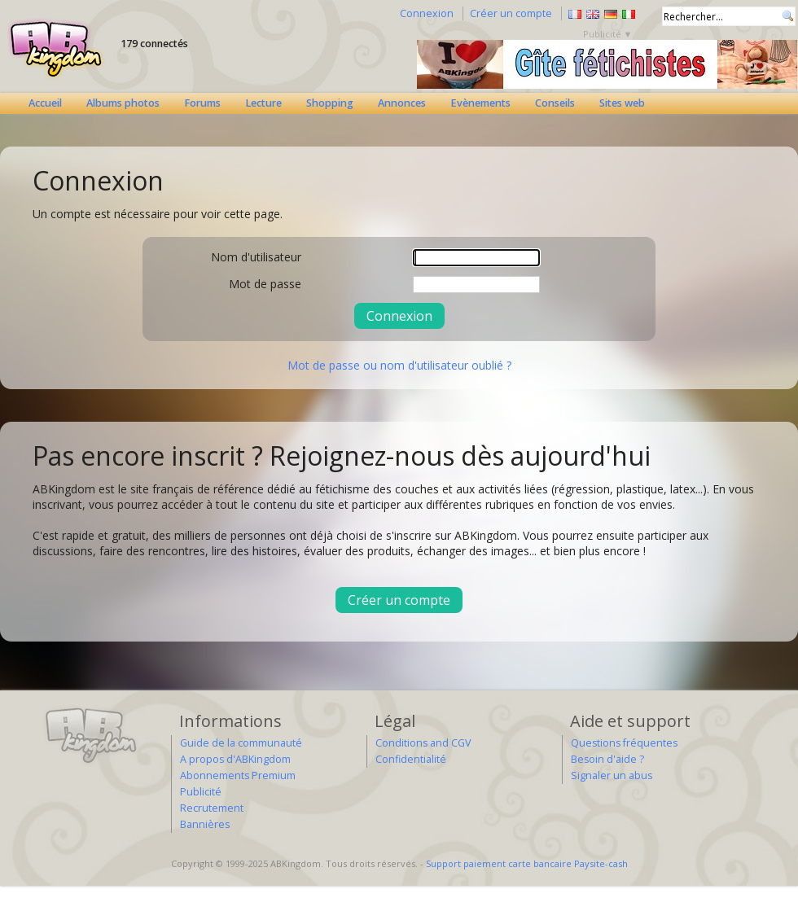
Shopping (329, 103)
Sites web (622, 103)
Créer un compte (511, 13)
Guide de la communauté (241, 743)
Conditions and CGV (423, 743)
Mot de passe (265, 283)
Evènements (480, 103)
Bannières (205, 824)
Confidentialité (410, 759)
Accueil (45, 103)
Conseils (555, 103)
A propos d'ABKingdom (235, 759)
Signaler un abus (611, 775)
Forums (202, 103)
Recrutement (211, 808)
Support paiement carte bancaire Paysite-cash (527, 863)
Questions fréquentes (624, 743)
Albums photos (123, 103)
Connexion (427, 13)
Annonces (402, 103)
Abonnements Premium (238, 775)
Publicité (200, 792)
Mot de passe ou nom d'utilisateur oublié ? (399, 365)
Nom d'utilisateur (256, 257)
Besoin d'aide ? (607, 759)
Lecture (263, 103)
